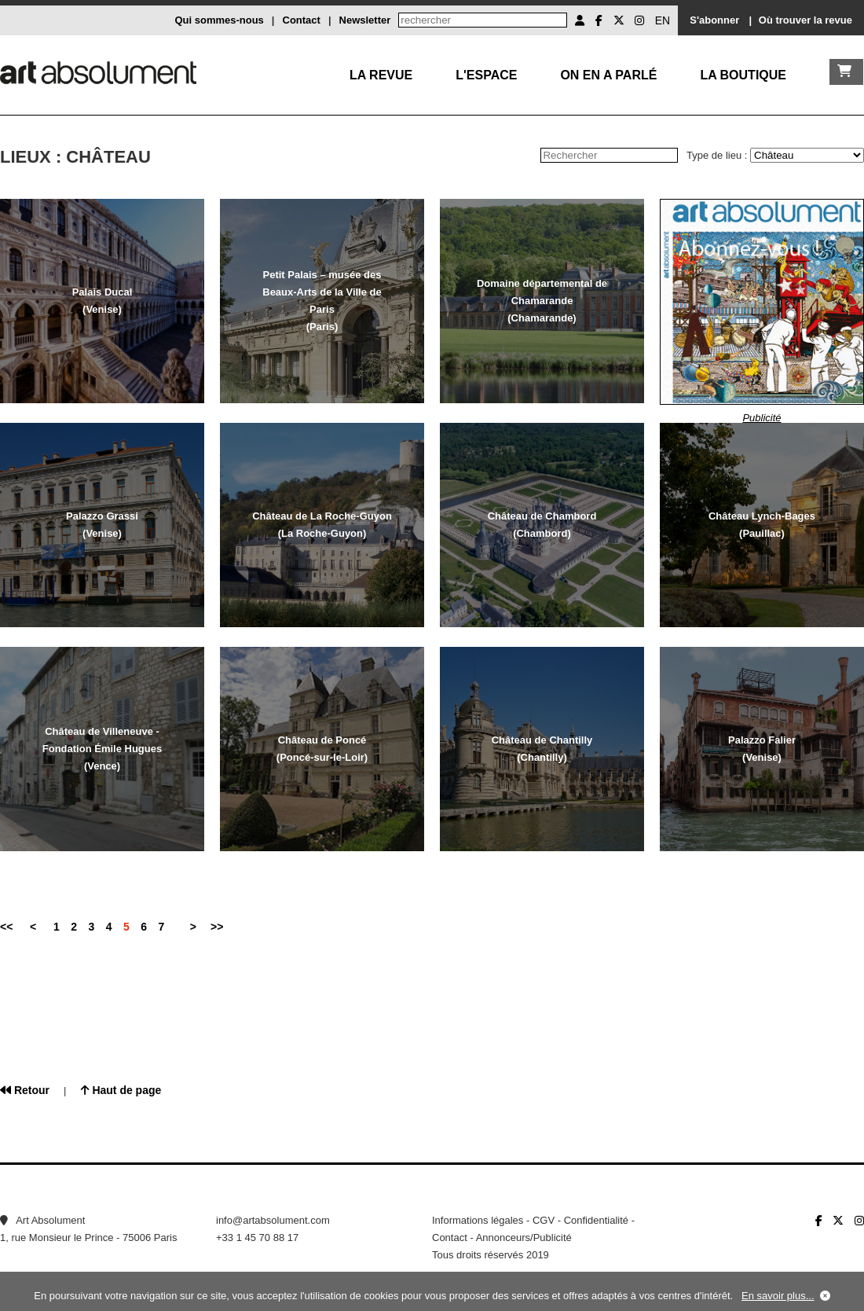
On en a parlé (608, 75)
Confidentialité (596, 1220)
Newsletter (365, 20)
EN (662, 20)
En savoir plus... (778, 1296)
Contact (301, 20)
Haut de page (121, 1090)
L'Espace (486, 75)
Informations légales (477, 1220)
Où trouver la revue (805, 20)
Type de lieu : (718, 155)
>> (217, 926)
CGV (544, 1220)
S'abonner (714, 20)
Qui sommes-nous (218, 20)
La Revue (381, 75)
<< (6, 926)
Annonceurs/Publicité (524, 1237)
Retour (24, 1090)
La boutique (743, 75)
